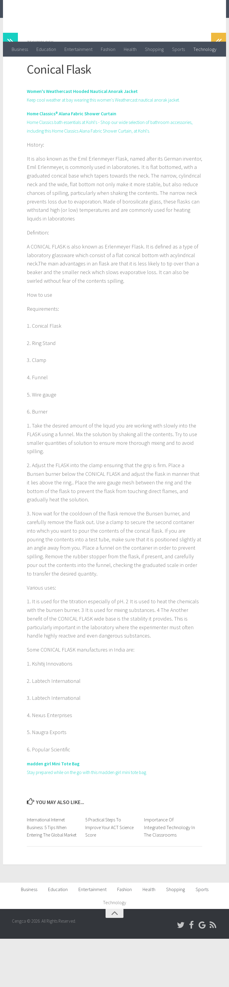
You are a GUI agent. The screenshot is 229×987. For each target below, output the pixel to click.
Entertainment (78, 49)
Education (46, 49)
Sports (178, 49)
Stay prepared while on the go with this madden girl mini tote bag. (99, 812)
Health (130, 49)
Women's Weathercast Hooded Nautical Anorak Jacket (90, 114)
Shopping (154, 49)
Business (20, 49)
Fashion (108, 49)
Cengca (31, 20)
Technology (204, 49)
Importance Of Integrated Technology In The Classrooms (169, 868)
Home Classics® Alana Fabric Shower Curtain (77, 145)
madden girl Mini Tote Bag (57, 804)
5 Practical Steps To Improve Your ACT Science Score (105, 868)
